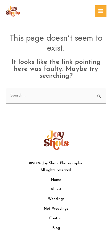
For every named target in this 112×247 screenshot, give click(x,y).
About (56, 189)
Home (56, 180)
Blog (56, 228)
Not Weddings (56, 208)
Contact (56, 218)
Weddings (56, 199)
